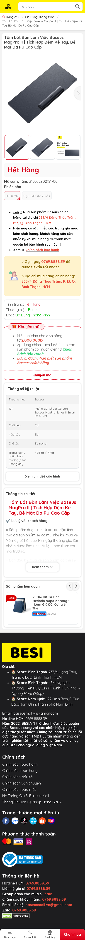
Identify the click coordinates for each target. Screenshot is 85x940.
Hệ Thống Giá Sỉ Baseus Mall (25, 822)
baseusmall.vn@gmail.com (35, 739)
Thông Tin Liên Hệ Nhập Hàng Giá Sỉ (31, 828)
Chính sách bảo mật (19, 815)
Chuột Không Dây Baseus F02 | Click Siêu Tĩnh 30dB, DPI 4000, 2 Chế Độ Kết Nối (50, 631)
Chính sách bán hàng (20, 797)
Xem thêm (42, 567)
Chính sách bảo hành (20, 790)
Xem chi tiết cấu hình (42, 476)
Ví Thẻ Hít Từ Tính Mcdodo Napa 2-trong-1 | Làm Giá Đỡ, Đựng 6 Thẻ (51, 602)
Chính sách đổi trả (17, 803)
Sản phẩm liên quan (23, 586)
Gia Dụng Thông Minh (39, 17)
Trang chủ (11, 17)
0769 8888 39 (36, 745)
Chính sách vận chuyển (21, 809)
